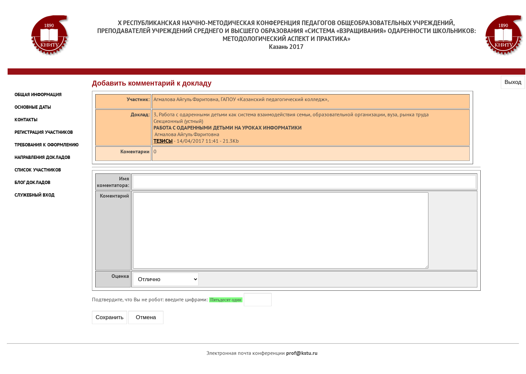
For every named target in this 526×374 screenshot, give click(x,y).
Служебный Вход (35, 195)
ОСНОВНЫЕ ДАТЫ (33, 107)
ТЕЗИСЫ (163, 140)
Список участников (38, 170)
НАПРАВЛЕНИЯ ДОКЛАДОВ (42, 157)
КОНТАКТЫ (26, 120)
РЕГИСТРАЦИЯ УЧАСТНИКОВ (44, 132)
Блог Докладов (32, 182)
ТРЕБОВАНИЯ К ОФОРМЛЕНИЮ (47, 145)
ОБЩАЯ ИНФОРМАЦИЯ (38, 94)
